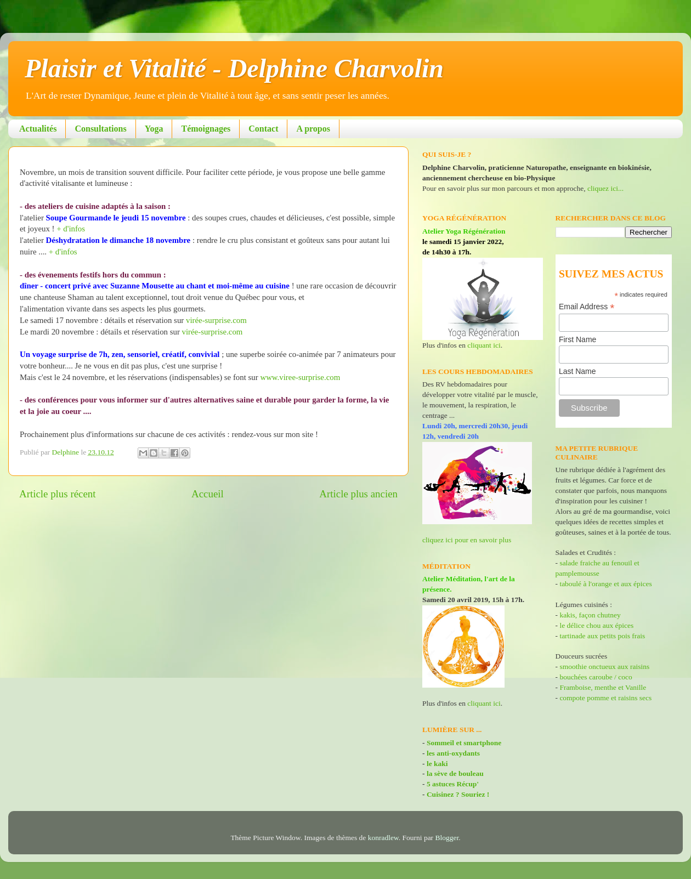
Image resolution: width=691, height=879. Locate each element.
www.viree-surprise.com (300, 377)
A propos (313, 128)
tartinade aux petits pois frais (601, 636)
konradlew (383, 837)
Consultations (100, 128)
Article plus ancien (358, 494)
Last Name (577, 371)
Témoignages (205, 128)
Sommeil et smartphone (464, 743)
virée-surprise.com (216, 320)
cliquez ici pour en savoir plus (466, 540)
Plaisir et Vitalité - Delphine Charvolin (234, 68)
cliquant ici (483, 345)
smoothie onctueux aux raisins (604, 666)
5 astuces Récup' (453, 784)
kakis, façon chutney (589, 615)
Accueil (207, 494)
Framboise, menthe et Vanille (602, 687)
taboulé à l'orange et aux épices (605, 584)
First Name (577, 339)
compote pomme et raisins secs (605, 698)
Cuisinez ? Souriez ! (458, 794)
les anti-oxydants (453, 753)
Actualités (37, 128)
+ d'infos (70, 228)
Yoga (154, 128)
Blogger (447, 837)
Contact (263, 128)
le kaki (437, 763)
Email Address (587, 307)
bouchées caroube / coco (595, 677)
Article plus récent (57, 494)
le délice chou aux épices (596, 625)
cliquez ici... (605, 188)
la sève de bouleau (455, 773)
